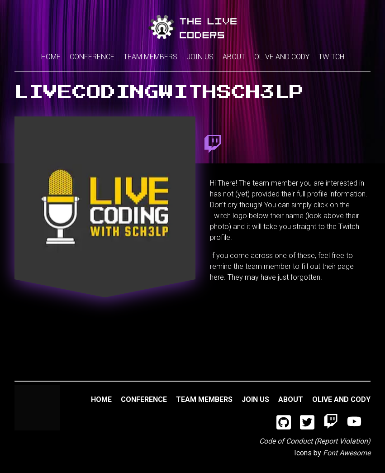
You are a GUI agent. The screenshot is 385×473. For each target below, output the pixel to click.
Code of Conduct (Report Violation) (315, 441)
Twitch (331, 57)
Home (51, 57)
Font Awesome (347, 453)
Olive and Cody (281, 57)
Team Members (150, 57)
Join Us (200, 57)
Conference (92, 57)
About (234, 57)
